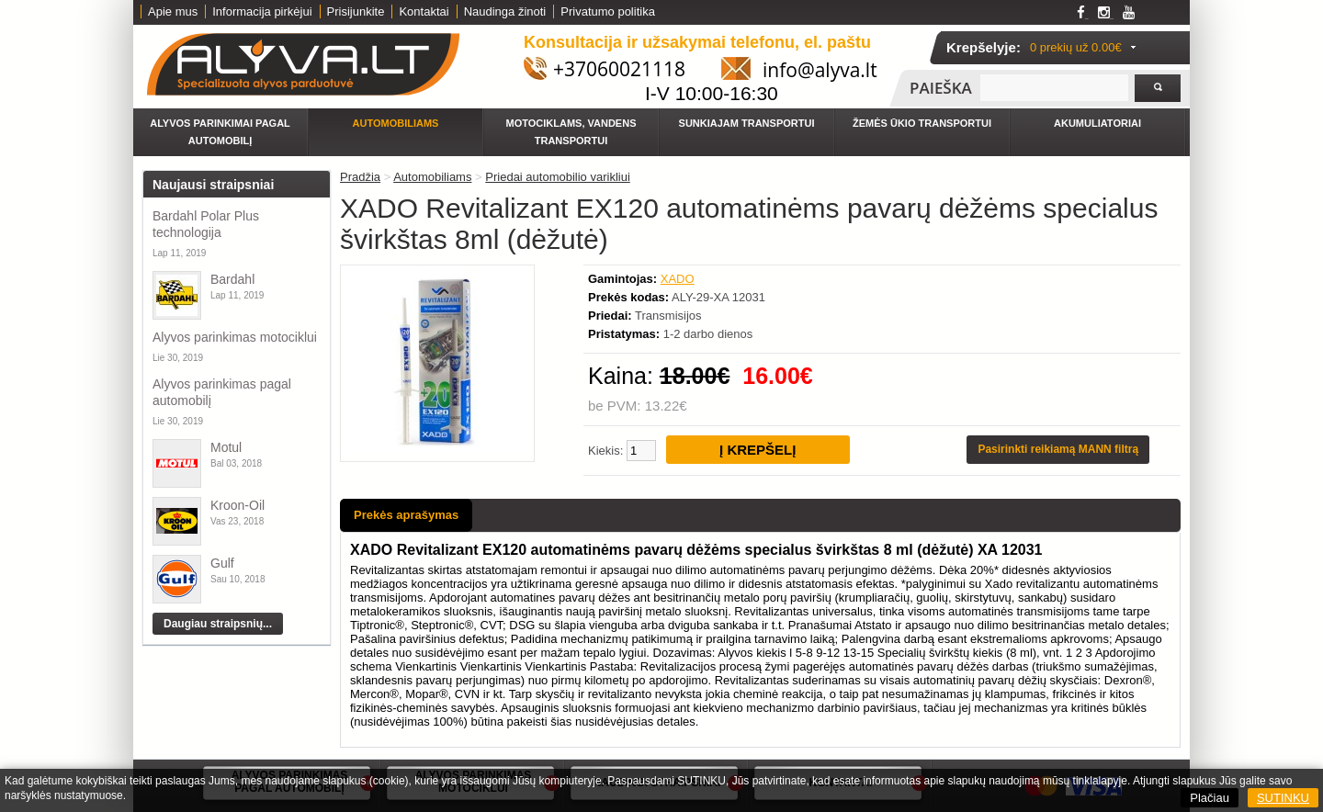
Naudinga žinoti (505, 11)
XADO (678, 279)
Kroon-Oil (237, 505)
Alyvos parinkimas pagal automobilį (222, 392)
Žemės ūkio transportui (922, 123)
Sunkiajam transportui (747, 123)
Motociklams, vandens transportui (571, 132)
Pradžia (360, 177)
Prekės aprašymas (406, 515)
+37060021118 (619, 69)
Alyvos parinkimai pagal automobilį (220, 132)
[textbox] (1054, 87)
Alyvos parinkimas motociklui (235, 337)
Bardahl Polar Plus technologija (206, 224)
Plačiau (1209, 798)
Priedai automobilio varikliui (557, 177)
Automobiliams (396, 123)
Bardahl (232, 279)
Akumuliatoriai (1097, 123)
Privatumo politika (607, 11)
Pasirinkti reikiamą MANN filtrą (1058, 449)
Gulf (222, 563)
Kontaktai (423, 11)
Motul (226, 447)
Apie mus (173, 11)
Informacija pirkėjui (261, 11)
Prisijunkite (356, 11)
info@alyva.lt (820, 70)
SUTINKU (1283, 798)
